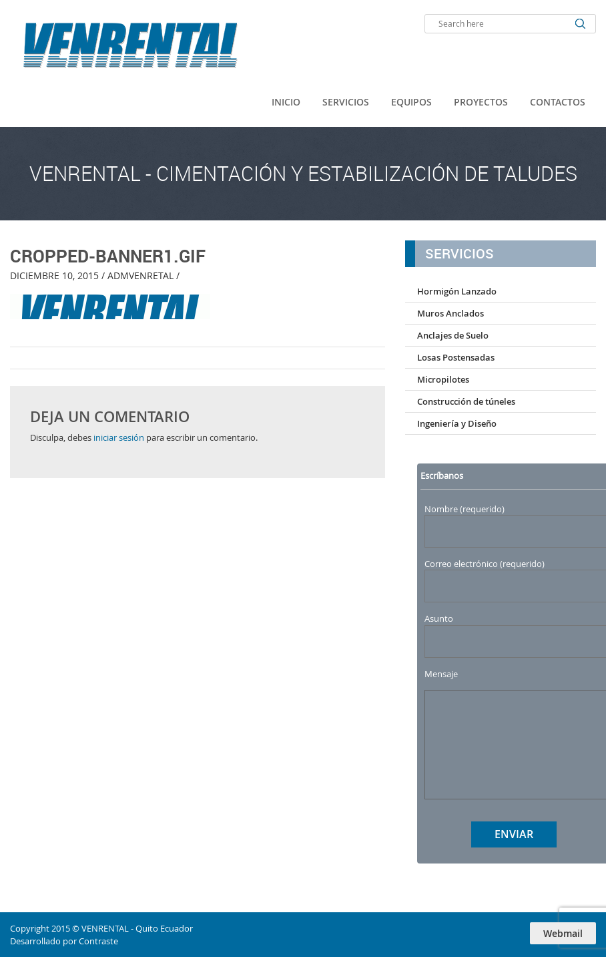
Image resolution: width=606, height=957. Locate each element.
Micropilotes (443, 379)
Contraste (98, 941)
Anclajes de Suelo (453, 335)
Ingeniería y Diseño (457, 423)
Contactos (557, 101)
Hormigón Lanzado (457, 291)
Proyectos (481, 101)
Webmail (563, 933)
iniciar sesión (118, 437)
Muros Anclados (450, 313)
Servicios (345, 101)
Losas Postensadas (456, 357)
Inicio (286, 101)
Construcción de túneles (466, 401)
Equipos (411, 101)
